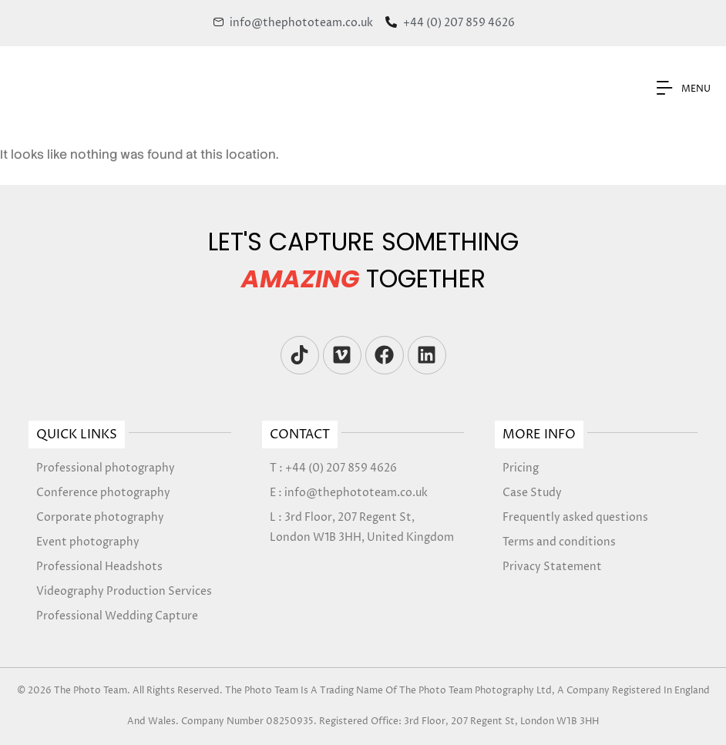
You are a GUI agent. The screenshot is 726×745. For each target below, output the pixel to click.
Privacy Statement (552, 566)
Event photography (87, 542)
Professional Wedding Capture (117, 616)
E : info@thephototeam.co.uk (349, 492)
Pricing (520, 468)
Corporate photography (100, 517)
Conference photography (103, 492)
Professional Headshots (99, 566)
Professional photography (105, 468)
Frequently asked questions (575, 517)
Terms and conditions (559, 542)
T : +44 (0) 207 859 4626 (333, 468)
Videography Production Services (124, 591)
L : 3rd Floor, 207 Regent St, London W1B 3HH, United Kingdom (362, 527)
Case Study (532, 492)
